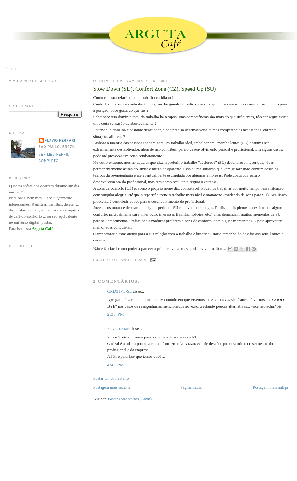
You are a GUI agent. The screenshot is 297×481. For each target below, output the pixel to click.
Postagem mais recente (111, 387)
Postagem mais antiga (270, 387)
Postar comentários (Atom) (130, 398)
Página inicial (192, 387)
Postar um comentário (111, 378)
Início (11, 68)
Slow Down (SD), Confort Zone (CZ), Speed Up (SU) (154, 89)
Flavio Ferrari (118, 328)
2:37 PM (115, 314)
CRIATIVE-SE (119, 291)
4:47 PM (115, 364)
